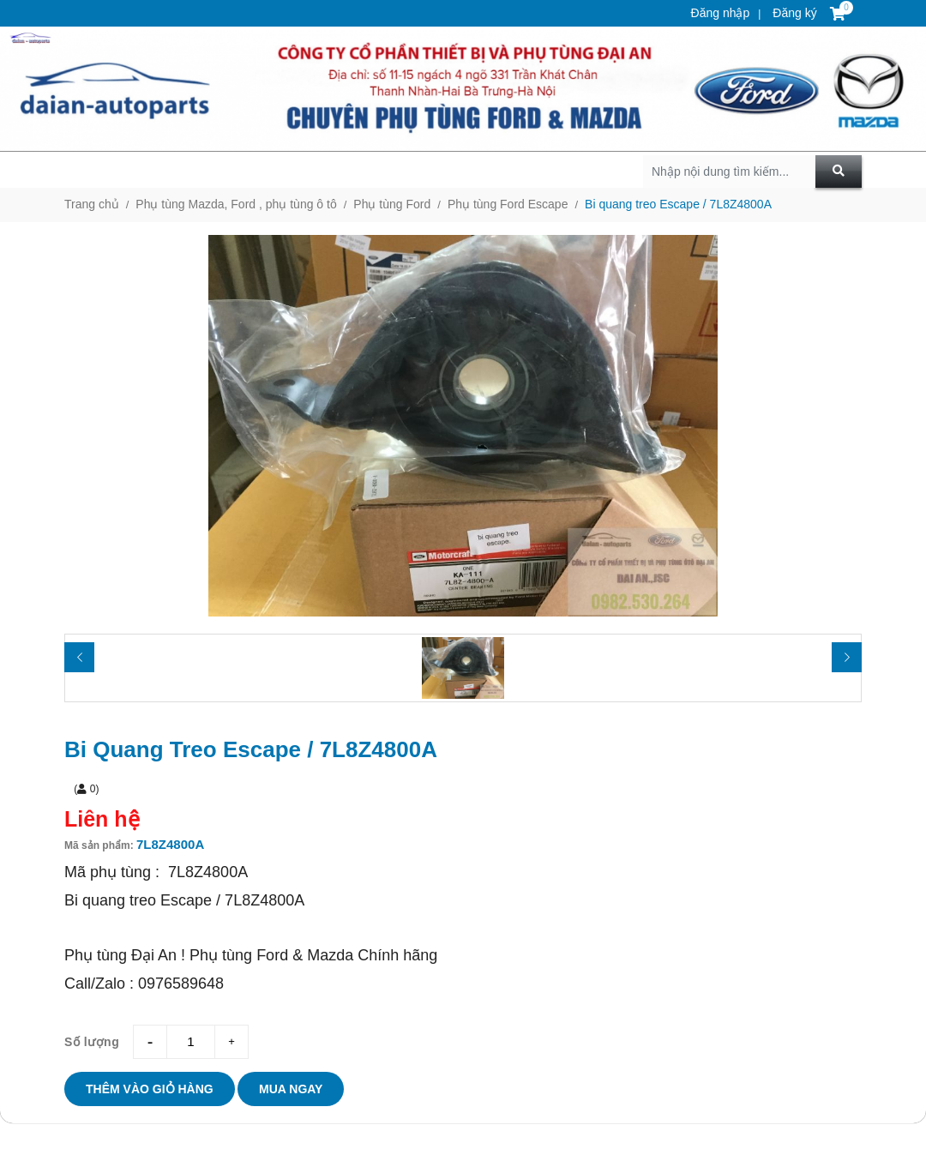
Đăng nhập (720, 13)
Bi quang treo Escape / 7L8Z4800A (678, 204)
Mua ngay (290, 1089)
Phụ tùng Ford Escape (508, 204)
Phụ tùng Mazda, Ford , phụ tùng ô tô (235, 204)
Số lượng (91, 1042)
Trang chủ (91, 204)
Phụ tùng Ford (391, 204)
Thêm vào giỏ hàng (149, 1089)
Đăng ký (792, 13)
